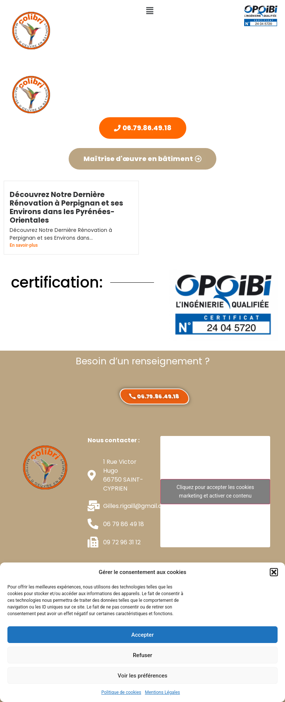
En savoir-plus (24, 245)
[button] (274, 572)
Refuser (142, 655)
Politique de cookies (121, 692)
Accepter (142, 635)
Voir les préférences (142, 675)
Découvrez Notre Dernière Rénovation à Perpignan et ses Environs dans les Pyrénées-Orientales (66, 207)
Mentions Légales (162, 692)
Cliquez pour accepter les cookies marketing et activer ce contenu (215, 491)
